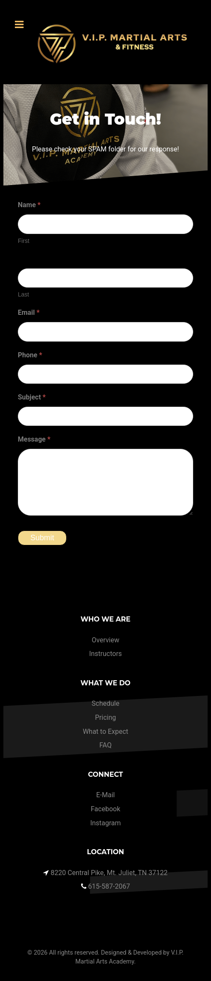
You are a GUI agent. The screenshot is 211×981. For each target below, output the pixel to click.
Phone (30, 355)
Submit (42, 537)
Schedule (105, 703)
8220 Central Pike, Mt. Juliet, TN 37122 (109, 873)
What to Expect (105, 731)
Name (29, 205)
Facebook (105, 809)
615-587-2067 (109, 886)
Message (34, 439)
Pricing (105, 717)
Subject (32, 397)
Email (28, 312)
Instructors (105, 654)
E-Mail (105, 795)
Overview (105, 640)
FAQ (105, 745)
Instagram (105, 823)
